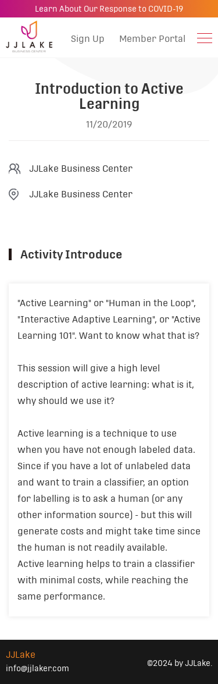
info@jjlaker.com (37, 668)
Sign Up (88, 38)
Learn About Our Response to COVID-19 (109, 8)
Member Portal (152, 38)
